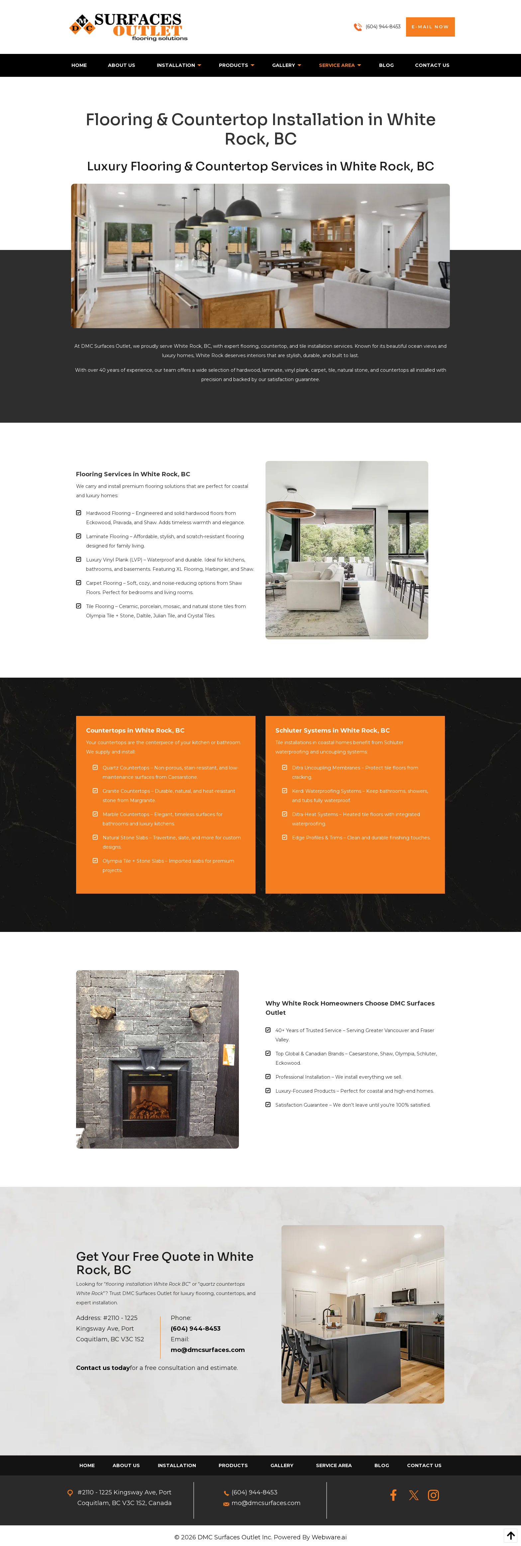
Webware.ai (329, 1537)
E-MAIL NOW (430, 26)
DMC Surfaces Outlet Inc (234, 1537)
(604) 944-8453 (254, 1492)
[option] (260, 256)
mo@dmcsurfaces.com (266, 1503)
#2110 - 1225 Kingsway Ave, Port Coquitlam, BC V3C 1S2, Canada (124, 1498)
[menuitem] (79, 65)
